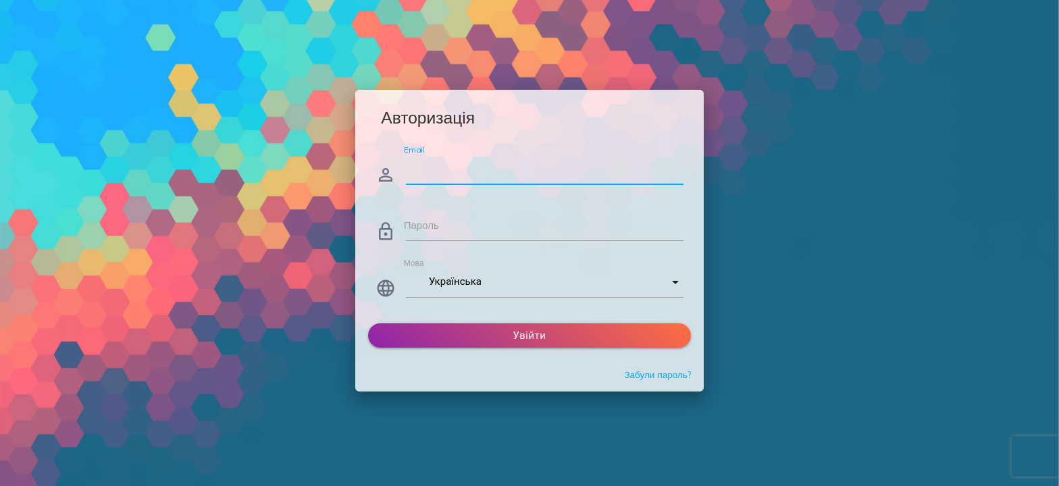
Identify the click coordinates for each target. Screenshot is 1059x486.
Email (414, 149)
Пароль (421, 225)
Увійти (529, 335)
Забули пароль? (657, 374)
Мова (414, 263)
